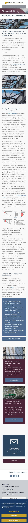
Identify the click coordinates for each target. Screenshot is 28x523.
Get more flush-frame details (14, 339)
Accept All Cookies (14, 520)
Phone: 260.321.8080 (7, 490)
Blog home (14, 460)
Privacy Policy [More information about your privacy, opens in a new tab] (6, 508)
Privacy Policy (14, 498)
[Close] (26, 501)
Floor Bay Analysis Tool (11, 332)
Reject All (14, 516)
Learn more (14, 420)
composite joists (12, 113)
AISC (12, 287)
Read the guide (14, 380)
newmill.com (14, 7)
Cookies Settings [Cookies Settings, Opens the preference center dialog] (14, 511)
